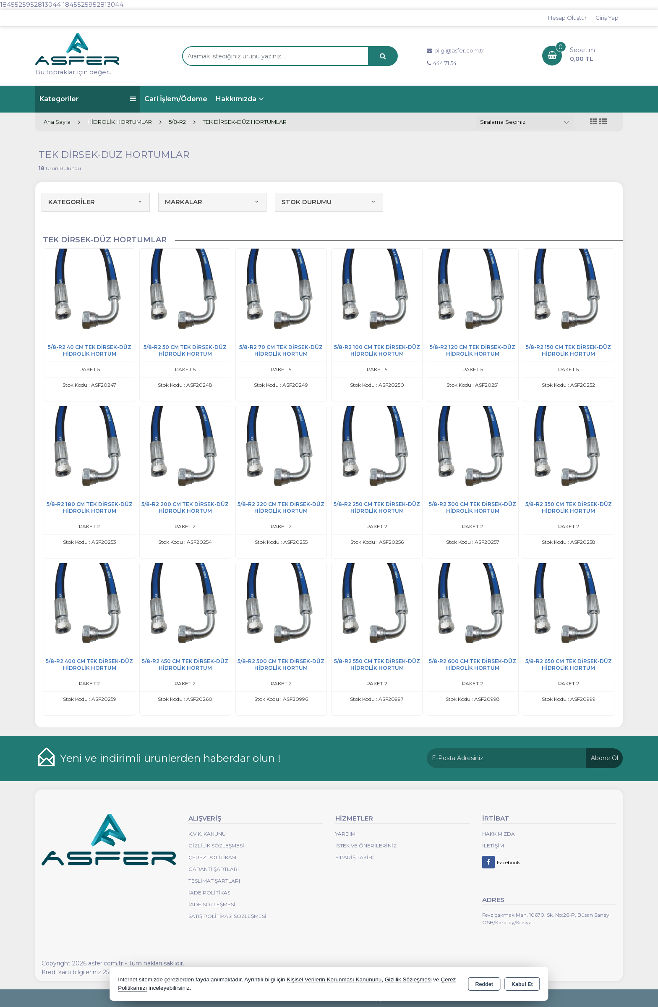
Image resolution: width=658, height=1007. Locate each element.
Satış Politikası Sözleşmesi (227, 916)
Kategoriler (87, 99)
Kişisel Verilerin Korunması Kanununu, (335, 979)
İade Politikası (210, 892)
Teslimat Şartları (214, 881)
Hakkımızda (236, 99)
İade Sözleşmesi (211, 904)
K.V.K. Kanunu (207, 834)
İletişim (493, 845)
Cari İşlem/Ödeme (175, 99)
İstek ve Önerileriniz (366, 845)
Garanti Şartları (213, 869)
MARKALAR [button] (212, 202)
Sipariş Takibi (354, 857)
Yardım (345, 834)
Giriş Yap (607, 17)
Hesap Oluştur (567, 17)
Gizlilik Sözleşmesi (216, 845)
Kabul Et (522, 984)
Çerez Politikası (212, 857)
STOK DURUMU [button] (329, 202)
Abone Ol (604, 758)
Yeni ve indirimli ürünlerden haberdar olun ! (170, 758)
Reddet (484, 984)
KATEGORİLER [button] (95, 202)
